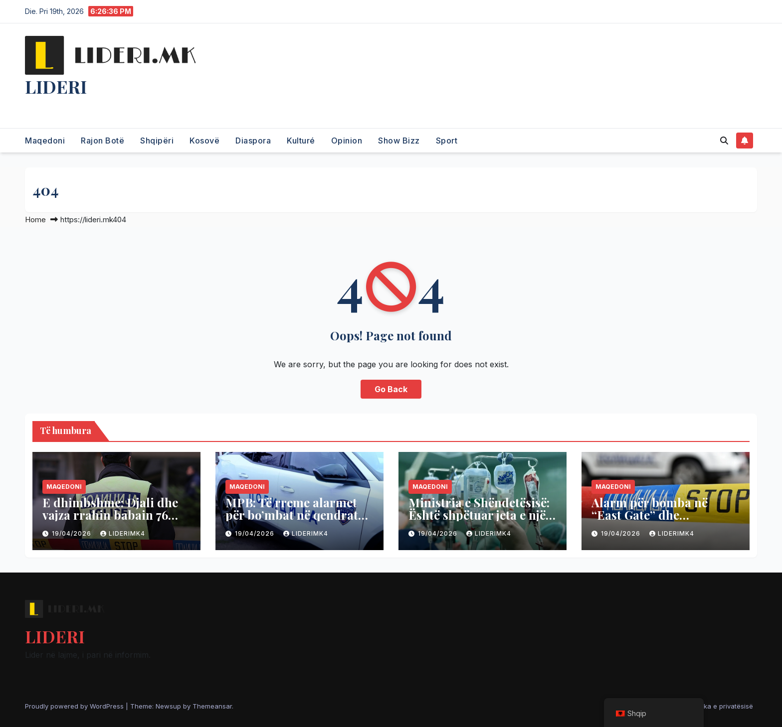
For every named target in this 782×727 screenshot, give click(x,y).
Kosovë (204, 140)
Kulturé (301, 140)
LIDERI (56, 86)
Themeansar (212, 706)
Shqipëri (157, 140)
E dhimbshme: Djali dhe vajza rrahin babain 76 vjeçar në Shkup (110, 514)
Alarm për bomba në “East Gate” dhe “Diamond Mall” (649, 514)
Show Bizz (399, 140)
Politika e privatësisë (721, 706)
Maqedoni (45, 140)
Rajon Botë (102, 140)
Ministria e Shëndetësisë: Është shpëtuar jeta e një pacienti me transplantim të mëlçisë (480, 521)
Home (35, 219)
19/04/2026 (72, 533)
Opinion (347, 140)
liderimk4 (122, 533)
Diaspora (253, 140)
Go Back (391, 389)
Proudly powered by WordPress (75, 706)
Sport (447, 140)
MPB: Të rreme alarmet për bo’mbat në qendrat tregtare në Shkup (291, 514)
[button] (724, 140)
